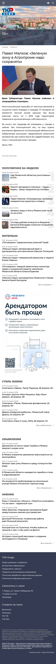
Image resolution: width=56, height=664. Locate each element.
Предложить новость (11, 569)
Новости (13, 47)
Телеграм (6, 613)
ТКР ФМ (5, 619)
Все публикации (43, 425)
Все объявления (44, 488)
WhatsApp (6, 597)
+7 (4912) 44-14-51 (9, 594)
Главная (5, 47)
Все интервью (44, 285)
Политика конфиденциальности (16, 578)
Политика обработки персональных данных (22, 575)
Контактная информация (13, 566)
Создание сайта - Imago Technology (41, 652)
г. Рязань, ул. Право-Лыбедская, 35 (17, 591)
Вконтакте (6, 610)
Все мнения (46, 543)
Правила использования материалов (19, 572)
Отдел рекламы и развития (14, 562)
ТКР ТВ (5, 616)
